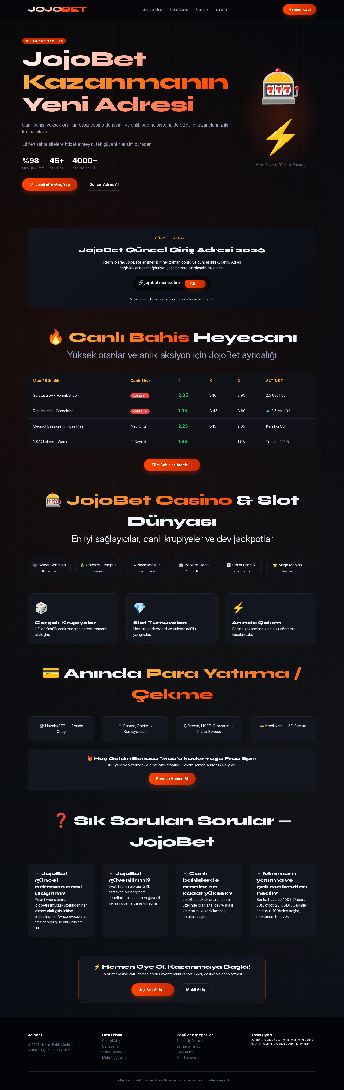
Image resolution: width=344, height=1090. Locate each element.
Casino (202, 9)
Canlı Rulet (185, 1052)
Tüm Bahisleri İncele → (172, 465)
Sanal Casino (112, 1052)
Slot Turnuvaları (188, 1058)
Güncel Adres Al (104, 184)
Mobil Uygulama (114, 1058)
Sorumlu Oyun (38, 1050)
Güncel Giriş (153, 9)
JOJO (57, 9)
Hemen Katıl (300, 9)
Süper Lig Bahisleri (190, 1041)
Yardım (221, 9)
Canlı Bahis (179, 9)
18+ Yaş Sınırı (60, 1050)
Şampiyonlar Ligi (189, 1046)
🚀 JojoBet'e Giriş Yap (50, 184)
